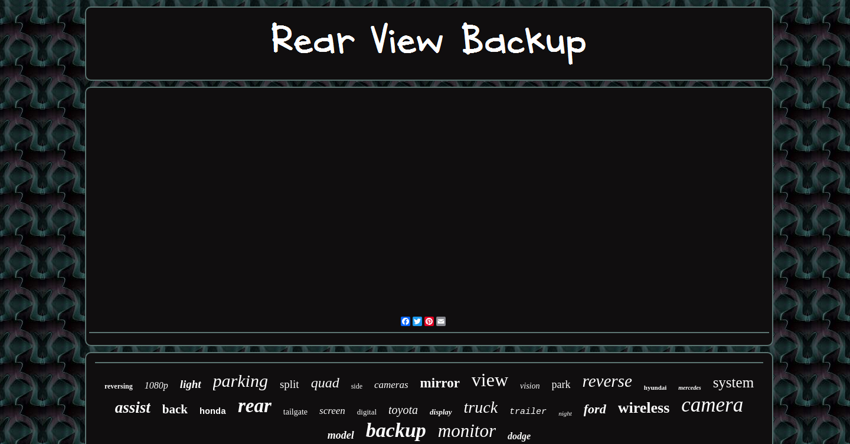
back (175, 409)
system (733, 382)
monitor (467, 430)
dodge (519, 436)
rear (255, 405)
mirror (440, 383)
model (341, 435)
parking (240, 380)
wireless (644, 407)
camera (712, 404)
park (561, 384)
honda (213, 412)
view (490, 379)
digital (367, 411)
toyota (403, 409)
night (565, 413)
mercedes (689, 387)
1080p (156, 385)
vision (530, 385)
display (441, 411)
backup (396, 430)
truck (481, 407)
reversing (118, 386)
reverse (607, 380)
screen (332, 410)
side (356, 386)
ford (595, 409)
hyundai (655, 387)
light (190, 384)
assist (133, 407)
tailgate (295, 411)
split (289, 384)
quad (325, 382)
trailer (528, 412)
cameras (391, 384)
